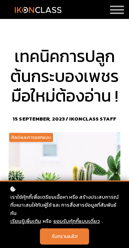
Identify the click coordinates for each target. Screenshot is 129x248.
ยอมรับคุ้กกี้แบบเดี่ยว (76, 221)
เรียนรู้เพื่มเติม (25, 221)
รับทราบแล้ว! (64, 236)
